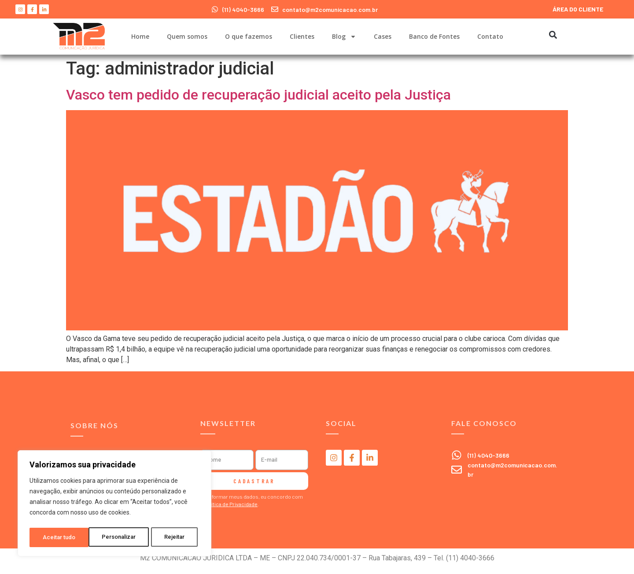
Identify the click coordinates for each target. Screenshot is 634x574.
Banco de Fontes (434, 36)
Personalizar (60, 537)
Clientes (302, 36)
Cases (382, 36)
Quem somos (187, 36)
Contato (490, 36)
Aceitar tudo (170, 537)
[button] (553, 34)
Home (140, 36)
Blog (344, 36)
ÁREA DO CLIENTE (578, 9)
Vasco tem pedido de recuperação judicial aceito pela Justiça (258, 94)
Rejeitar (116, 537)
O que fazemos (248, 36)
